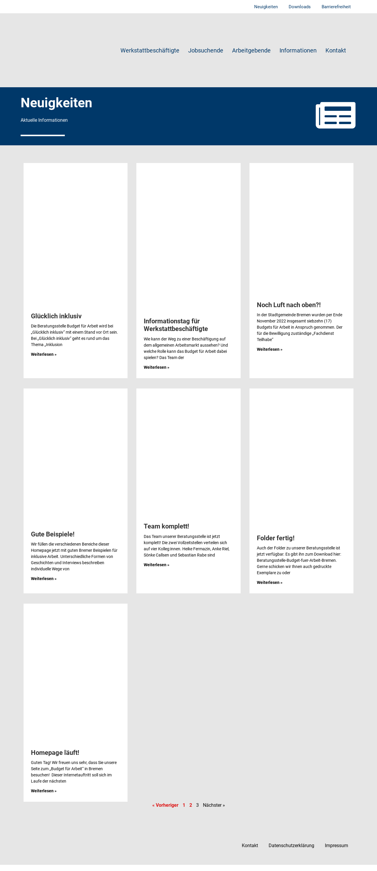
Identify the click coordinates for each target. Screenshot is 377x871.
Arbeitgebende (251, 50)
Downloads (298, 6)
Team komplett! (166, 532)
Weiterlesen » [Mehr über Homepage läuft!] (44, 797)
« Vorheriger (165, 811)
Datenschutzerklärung (289, 851)
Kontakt (335, 50)
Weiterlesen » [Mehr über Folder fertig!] (269, 588)
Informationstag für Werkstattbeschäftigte (176, 331)
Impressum (336, 851)
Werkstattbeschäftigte (149, 50)
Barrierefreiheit (335, 6)
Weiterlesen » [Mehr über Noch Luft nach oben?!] (269, 355)
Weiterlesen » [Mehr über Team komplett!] (156, 570)
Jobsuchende (205, 50)
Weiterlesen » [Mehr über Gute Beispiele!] (44, 584)
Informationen (298, 50)
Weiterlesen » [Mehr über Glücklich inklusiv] (44, 360)
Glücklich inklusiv (56, 322)
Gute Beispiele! (53, 540)
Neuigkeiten (264, 6)
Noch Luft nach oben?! (289, 311)
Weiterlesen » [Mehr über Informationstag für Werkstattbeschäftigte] (156, 373)
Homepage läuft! (55, 759)
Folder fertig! (276, 544)
